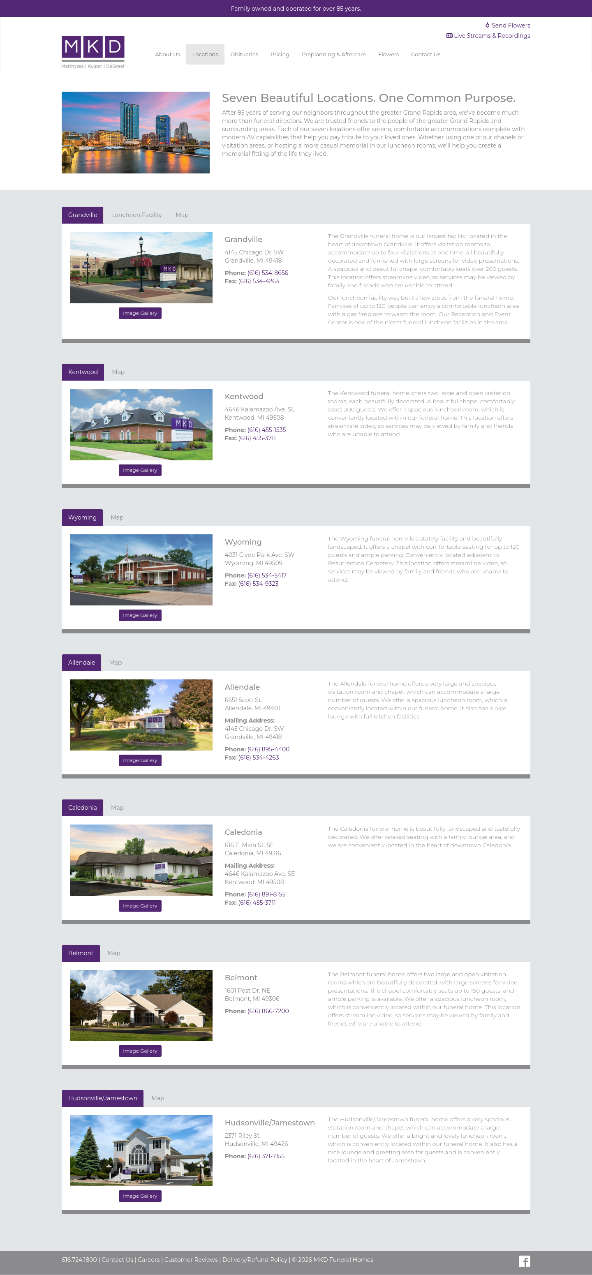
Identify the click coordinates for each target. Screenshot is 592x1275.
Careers (149, 1259)
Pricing (280, 54)
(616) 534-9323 (258, 583)
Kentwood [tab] (83, 372)
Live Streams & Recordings (489, 35)
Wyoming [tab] (82, 517)
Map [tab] (182, 215)
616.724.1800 (79, 1259)
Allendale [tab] (81, 662)
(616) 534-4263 (258, 281)
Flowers (388, 54)
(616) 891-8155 (266, 894)
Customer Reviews (191, 1259)
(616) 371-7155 (266, 1156)
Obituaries (245, 54)
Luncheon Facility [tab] (136, 215)
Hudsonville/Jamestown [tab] (102, 1098)
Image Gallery (140, 313)
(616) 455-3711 (257, 438)
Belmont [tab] (81, 953)
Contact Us (425, 54)
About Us (167, 54)
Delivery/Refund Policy (254, 1259)
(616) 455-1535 (266, 430)
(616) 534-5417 (267, 575)
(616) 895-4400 (268, 749)
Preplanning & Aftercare (334, 54)
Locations (205, 54)
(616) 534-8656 (267, 273)
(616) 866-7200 (268, 1011)
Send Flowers (507, 25)
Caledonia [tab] (82, 807)
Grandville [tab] (82, 215)
